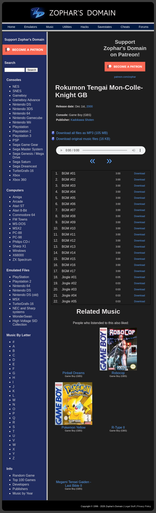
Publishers (20, 489)
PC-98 (17, 237)
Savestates (105, 26)
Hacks (85, 26)
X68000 (18, 255)
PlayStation (21, 277)
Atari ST (18, 206)
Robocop (118, 373)
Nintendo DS (22, 104)
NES (16, 86)
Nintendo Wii (22, 122)
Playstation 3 (22, 136)
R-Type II (118, 427)
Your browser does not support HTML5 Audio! (100, 149)
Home (11, 26)
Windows (19, 250)
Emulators (30, 26)
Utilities (67, 26)
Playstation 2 (22, 131)
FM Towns (20, 219)
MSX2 (17, 228)
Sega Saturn (22, 162)
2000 (89, 106)
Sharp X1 (19, 246)
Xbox (16, 175)
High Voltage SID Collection (25, 322)
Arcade (18, 201)
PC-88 (17, 233)
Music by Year (23, 493)
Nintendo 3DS (23, 109)
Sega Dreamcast (25, 166)
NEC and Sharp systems (24, 310)
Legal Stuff (130, 506)
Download (139, 173)
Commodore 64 (24, 215)
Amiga (17, 197)
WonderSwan (22, 316)
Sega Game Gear (25, 144)
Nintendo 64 (21, 113)
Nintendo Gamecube (27, 118)
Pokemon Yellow (73, 427)
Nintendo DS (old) (25, 295)
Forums (143, 26)
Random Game (24, 475)
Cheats (125, 26)
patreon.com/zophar (125, 76)
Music (50, 26)
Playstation (20, 127)
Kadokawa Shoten (82, 119)
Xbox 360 (19, 179)
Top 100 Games (24, 480)
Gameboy (20, 95)
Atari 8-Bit (20, 210)
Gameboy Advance (26, 100)
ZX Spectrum (22, 259)
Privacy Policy (144, 506)
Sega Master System (28, 149)
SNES (17, 91)
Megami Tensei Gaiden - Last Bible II (73, 483)
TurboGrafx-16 (23, 170)
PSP (16, 140)
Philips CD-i (21, 241)
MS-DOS (19, 224)
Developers (21, 484)
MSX (16, 299)
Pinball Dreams (73, 373)
